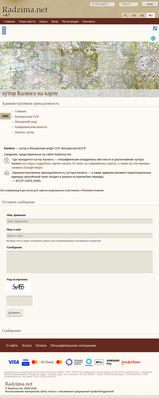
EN (134, 15)
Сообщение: (15, 247)
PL (125, 15)
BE (142, 15)
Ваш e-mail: (14, 229)
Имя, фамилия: (16, 215)
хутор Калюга (92, 66)
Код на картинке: (17, 279)
